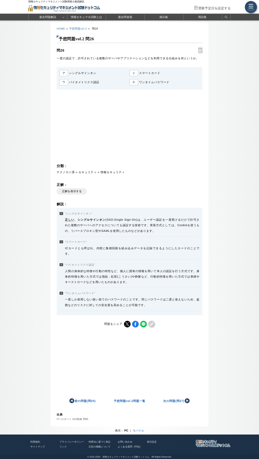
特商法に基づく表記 (99, 441)
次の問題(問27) (173, 401)
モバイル (138, 430)
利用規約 (35, 441)
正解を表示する (72, 191)
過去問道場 (125, 17)
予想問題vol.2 (78, 28)
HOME (61, 28)
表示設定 (152, 441)
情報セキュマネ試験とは (86, 17)
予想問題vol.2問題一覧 (129, 401)
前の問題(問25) (85, 401)
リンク (63, 446)
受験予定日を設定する (214, 8)
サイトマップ (37, 446)
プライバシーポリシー (71, 441)
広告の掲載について (99, 446)
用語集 (202, 17)
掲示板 (163, 17)
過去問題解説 (47, 17)
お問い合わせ (125, 441)
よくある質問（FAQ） (130, 446)
